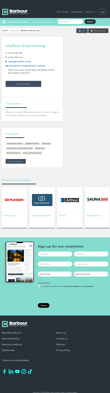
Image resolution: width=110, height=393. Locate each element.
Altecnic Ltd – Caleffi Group (97, 211)
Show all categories (15, 161)
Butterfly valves (13, 153)
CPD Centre (62, 12)
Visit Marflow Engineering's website (27, 66)
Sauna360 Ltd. (76, 210)
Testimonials (8, 344)
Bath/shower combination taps (19, 148)
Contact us (61, 333)
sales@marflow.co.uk (19, 61)
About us (61, 327)
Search (90, 21)
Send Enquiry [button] (23, 83)
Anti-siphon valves (14, 143)
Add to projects (98, 31)
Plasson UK (9, 210)
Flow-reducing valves (32, 153)
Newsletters (77, 12)
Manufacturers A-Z (12, 327)
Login (102, 12)
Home (5, 30)
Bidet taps (40, 148)
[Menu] (14, 22)
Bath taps (46, 143)
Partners (60, 338)
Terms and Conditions (71, 280)
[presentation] (57, 290)
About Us (90, 12)
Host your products (12, 338)
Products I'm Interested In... (43, 22)
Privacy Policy (44, 277)
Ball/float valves (32, 143)
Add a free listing (10, 333)
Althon (50, 210)
